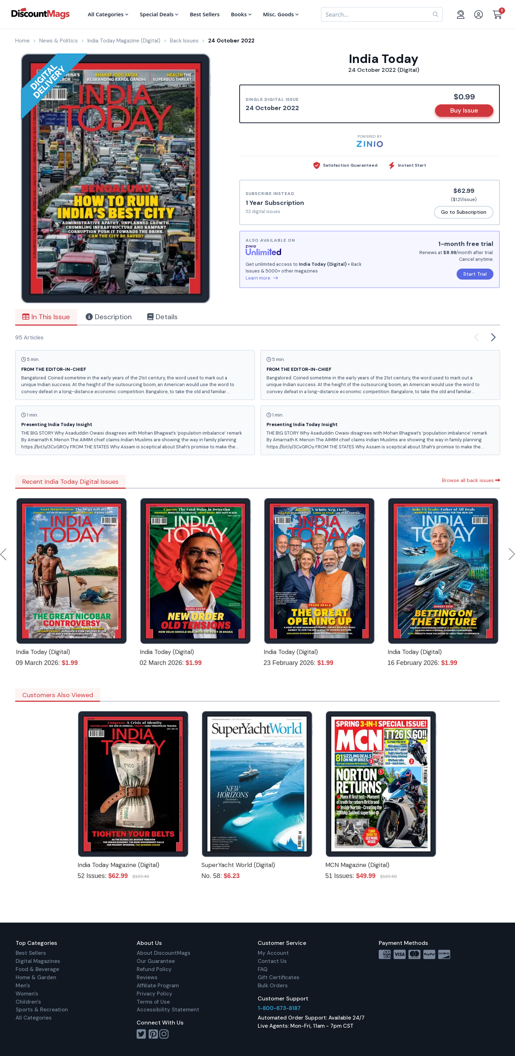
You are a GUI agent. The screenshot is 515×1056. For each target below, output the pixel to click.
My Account (273, 953)
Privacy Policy (154, 993)
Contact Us (272, 961)
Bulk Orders (273, 985)
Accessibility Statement (168, 1009)
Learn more (262, 278)
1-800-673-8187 (279, 1008)
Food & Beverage (37, 969)
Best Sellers (31, 953)
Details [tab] (162, 316)
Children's (28, 1001)
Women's (27, 993)
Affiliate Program (158, 985)
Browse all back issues (471, 480)
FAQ (263, 969)
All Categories (34, 1017)
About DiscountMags (163, 953)
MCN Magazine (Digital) (357, 865)
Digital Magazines (38, 961)
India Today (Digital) (43, 652)
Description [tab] (109, 316)
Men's (23, 985)
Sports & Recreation (42, 1009)
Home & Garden (36, 977)
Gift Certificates (278, 977)
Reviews (147, 977)
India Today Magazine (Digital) (118, 865)
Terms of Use (153, 1001)
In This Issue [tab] (46, 316)
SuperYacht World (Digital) (238, 865)
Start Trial (475, 274)
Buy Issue (464, 110)
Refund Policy (154, 969)
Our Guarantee (156, 961)
